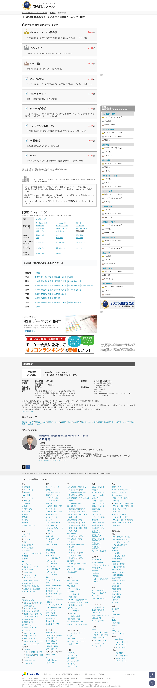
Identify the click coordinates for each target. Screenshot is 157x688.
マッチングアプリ (98, 621)
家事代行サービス (52, 495)
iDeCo (114, 620)
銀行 (25, 542)
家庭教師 (70, 566)
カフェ (48, 583)
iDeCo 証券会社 (27, 548)
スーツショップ (73, 661)
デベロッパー (28, 663)
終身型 (115, 564)
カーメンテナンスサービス (55, 580)
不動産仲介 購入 (28, 606)
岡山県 (50, 294)
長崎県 (50, 302)
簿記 (75, 597)
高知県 (57, 298)
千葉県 (63, 281)
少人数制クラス (61, 242)
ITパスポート (80, 605)
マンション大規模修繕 (30, 617)
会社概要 (44, 674)
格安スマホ (125, 498)
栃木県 (44, 281)
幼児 (70, 583)
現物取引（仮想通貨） (32, 586)
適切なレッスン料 (61, 228)
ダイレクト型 (28, 490)
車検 (47, 577)
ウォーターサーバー (53, 487)
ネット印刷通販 (97, 562)
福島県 (70, 277)
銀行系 (26, 567)
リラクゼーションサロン (76, 638)
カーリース (50, 547)
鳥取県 (37, 294)
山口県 (63, 294)
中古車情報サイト (52, 553)
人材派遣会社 (96, 547)
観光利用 (50, 663)
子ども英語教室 (73, 580)
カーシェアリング (52, 539)
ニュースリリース (54, 674)
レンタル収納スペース (55, 528)
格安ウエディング (98, 610)
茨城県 (37, 281)
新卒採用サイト (97, 535)
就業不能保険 (116, 583)
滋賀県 (44, 290)
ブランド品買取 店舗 (53, 607)
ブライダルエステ (98, 590)
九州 (41, 614)
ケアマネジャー (82, 602)
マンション (28, 603)
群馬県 (50, 281)
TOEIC (71, 600)
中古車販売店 (50, 555)
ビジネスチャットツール (100, 565)
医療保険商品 (116, 561)
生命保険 (25, 514)
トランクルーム (51, 525)
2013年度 (109, 422)
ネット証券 (26, 534)
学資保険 (25, 522)
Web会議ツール (97, 568)
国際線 (56, 646)
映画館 (94, 629)
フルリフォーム (29, 633)
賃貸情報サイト (27, 622)
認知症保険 (116, 586)
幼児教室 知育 (72, 572)
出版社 (49, 602)
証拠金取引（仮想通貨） (32, 589)
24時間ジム (71, 636)
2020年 (57, 422)
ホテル (48, 657)
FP (70, 594)
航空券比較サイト (52, 638)
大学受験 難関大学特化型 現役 (78, 498)
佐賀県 (44, 302)
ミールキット (50, 509)
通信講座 (70, 591)
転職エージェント (98, 506)
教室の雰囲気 (40, 226)
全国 (104, 640)
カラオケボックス (98, 643)
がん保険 (25, 520)
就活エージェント (98, 487)
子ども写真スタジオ (53, 588)
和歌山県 (77, 290)
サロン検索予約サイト (100, 598)
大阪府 (57, 290)
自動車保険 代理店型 (119, 539)
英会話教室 (71, 586)
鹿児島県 (77, 302)
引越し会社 (50, 536)
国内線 (49, 646)
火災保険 (25, 506)
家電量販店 (71, 653)
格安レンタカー (51, 544)
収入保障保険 (118, 575)
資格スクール (72, 608)
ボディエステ (96, 596)
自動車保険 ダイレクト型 (121, 537)
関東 (57, 235)
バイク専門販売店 (53, 569)
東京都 (70, 281)
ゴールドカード (29, 578)
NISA (24, 537)
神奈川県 (77, 281)
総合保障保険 (116, 594)
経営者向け (97, 573)
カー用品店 (71, 664)
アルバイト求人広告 (99, 551)
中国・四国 (59, 238)
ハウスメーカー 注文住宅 (30, 644)
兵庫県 (63, 290)
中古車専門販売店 (53, 558)
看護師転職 (96, 509)
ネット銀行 (26, 550)
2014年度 (101, 422)
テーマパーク (96, 646)
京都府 (50, 290)
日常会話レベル (61, 248)
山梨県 (63, 285)
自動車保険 (26, 487)
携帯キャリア (116, 487)
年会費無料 (28, 572)
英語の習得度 (40, 228)
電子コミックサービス (54, 594)
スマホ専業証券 (27, 545)
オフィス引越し (51, 610)
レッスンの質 (80, 226)
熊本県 (57, 302)
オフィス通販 (50, 613)
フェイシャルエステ (99, 593)
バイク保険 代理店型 (119, 545)
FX (23, 561)
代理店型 (27, 492)
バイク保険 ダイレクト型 (121, 542)
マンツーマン (40, 242)
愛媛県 (50, 298)
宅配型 (49, 533)
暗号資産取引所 (27, 583)
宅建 (70, 597)
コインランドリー (52, 501)
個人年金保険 (116, 597)
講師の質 (78, 223)
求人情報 (101, 674)
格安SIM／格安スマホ (119, 495)
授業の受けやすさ (81, 228)
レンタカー (50, 542)
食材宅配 (49, 503)
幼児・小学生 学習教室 (75, 569)
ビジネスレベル (80, 248)
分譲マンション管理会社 (31, 611)
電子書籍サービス (52, 591)
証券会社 (27, 539)
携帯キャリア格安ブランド (121, 490)
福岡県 (37, 302)
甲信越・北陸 (80, 512)
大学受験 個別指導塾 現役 (76, 492)
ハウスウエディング (99, 607)
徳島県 (37, 298)
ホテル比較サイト (52, 641)
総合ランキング (41, 219)
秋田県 (57, 277)
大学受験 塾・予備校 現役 (76, 487)
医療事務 (76, 594)
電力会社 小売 (51, 621)
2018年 (70, 422)
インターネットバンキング (31, 553)
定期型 (122, 564)
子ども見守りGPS (52, 624)
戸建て (35, 603)
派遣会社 (95, 520)
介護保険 (115, 591)
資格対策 (58, 253)
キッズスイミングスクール (76, 641)
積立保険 (115, 602)
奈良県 (70, 290)
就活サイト (96, 490)
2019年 (63, 422)
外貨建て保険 (116, 589)
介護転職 (95, 512)
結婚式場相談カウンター (100, 615)
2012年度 (118, 422)
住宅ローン (26, 559)
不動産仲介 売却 (28, 600)
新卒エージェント (98, 539)
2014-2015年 (92, 422)
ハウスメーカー (29, 660)
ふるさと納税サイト (53, 522)
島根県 (44, 294)
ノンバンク (34, 567)
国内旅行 (50, 635)
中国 (131, 506)
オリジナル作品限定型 (55, 599)
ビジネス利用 (40, 253)
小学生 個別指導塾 (74, 555)
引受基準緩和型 (119, 567)
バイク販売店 (50, 566)
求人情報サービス (98, 528)
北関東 (32, 652)
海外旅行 (58, 635)
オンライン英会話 (73, 589)
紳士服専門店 (72, 658)
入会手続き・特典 (41, 223)
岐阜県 (77, 285)
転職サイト (96, 498)
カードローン (27, 564)
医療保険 (25, 517)
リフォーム (26, 630)
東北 (27, 652)
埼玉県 (57, 281)
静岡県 (83, 285)
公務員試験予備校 (73, 619)
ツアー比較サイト (52, 649)
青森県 (37, 277)
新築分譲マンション (29, 638)
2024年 (31, 422)
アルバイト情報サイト (100, 495)
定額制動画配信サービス (54, 586)
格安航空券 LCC (51, 644)
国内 (49, 654)
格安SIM (116, 498)
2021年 (50, 422)
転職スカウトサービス (100, 503)
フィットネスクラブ (74, 633)
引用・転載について (90, 674)
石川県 (50, 285)
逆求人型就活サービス (100, 492)
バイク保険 (26, 495)
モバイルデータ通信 (119, 492)
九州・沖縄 (79, 238)
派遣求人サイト (97, 525)
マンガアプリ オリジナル (55, 605)
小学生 (84, 564)
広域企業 (116, 512)
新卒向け (96, 581)
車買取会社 (50, 550)
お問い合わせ (78, 674)
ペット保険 (26, 512)
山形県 (63, 277)
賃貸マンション (27, 625)
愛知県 (90, 285)
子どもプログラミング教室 (77, 624)
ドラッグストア (73, 655)
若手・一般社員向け (100, 579)
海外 (53, 654)
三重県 (37, 290)
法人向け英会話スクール (76, 622)
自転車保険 (26, 503)
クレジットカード (28, 570)
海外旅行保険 (27, 509)
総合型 (49, 596)
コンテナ (50, 531)
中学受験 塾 (71, 533)
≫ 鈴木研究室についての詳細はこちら (53, 460)
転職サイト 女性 (97, 501)
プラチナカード (121, 647)
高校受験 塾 (71, 506)
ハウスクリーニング (53, 498)
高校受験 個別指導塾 (74, 520)
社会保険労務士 (81, 600)
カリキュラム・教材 (62, 226)
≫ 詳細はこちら (28, 411)
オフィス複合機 (51, 616)
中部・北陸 (79, 235)
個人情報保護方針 (67, 674)
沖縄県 (37, 307)
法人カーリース (97, 560)
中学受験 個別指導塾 (74, 539)
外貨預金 (25, 556)
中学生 (77, 564)
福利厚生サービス (52, 618)
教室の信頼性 (107, 284)
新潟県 (37, 285)
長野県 (70, 285)
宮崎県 (70, 302)
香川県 (44, 298)
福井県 (57, 285)
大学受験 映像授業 (74, 503)
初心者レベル (40, 248)
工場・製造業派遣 (98, 522)
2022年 (44, 422)
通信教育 (70, 561)
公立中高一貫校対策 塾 (75, 544)
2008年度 (38, 424)
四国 (115, 509)
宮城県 (50, 277)
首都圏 (26, 614)
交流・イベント (41, 231)
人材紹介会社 (96, 543)
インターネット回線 (119, 514)
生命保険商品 (116, 570)
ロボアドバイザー (28, 591)
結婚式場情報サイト (99, 618)
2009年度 (30, 424)
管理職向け (97, 576)
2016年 (77, 422)
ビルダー (27, 649)
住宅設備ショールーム (30, 628)
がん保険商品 (116, 578)
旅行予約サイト (51, 632)
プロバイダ (116, 501)
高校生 (71, 564)
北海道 (37, 273)
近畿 (37, 238)
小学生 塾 (70, 550)
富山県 (44, 285)
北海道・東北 (40, 235)
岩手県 (44, 277)
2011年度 (126, 422)
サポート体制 (60, 231)
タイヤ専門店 (72, 666)
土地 (41, 603)
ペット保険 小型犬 (118, 556)
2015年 (83, 422)
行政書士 (72, 602)
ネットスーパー (51, 514)
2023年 (37, 422)
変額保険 (115, 600)
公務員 (71, 605)
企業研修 (95, 570)
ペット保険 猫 (117, 559)
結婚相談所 (96, 613)
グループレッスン (81, 242)
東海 (31, 614)
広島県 (57, 294)
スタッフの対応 (61, 223)
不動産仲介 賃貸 (28, 619)
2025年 (24, 422)
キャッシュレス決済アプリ (31, 580)
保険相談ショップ (28, 525)
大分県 (63, 302)
